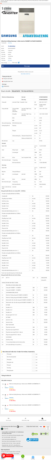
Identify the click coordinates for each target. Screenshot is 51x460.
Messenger (33, 457)
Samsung (11, 387)
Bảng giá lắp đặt (16, 91)
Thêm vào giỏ (15, 62)
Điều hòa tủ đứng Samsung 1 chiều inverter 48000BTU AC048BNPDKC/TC (24, 405)
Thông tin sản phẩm (6, 91)
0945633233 (5, 86)
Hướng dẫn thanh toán (7, 81)
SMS (43, 457)
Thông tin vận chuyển (7, 78)
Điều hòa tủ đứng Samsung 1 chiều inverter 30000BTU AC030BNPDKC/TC (24, 383)
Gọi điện (23, 456)
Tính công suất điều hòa (27, 91)
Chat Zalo (12, 457)
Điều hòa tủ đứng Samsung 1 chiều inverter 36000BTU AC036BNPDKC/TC (24, 394)
